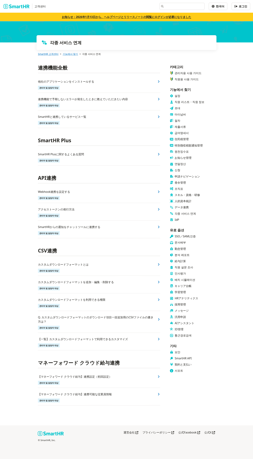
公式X (209, 432)
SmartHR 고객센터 (48, 54)
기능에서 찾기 (70, 54)
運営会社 (131, 432)
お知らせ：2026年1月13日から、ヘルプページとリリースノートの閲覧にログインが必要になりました (126, 16)
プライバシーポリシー (158, 432)
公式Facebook (189, 432)
